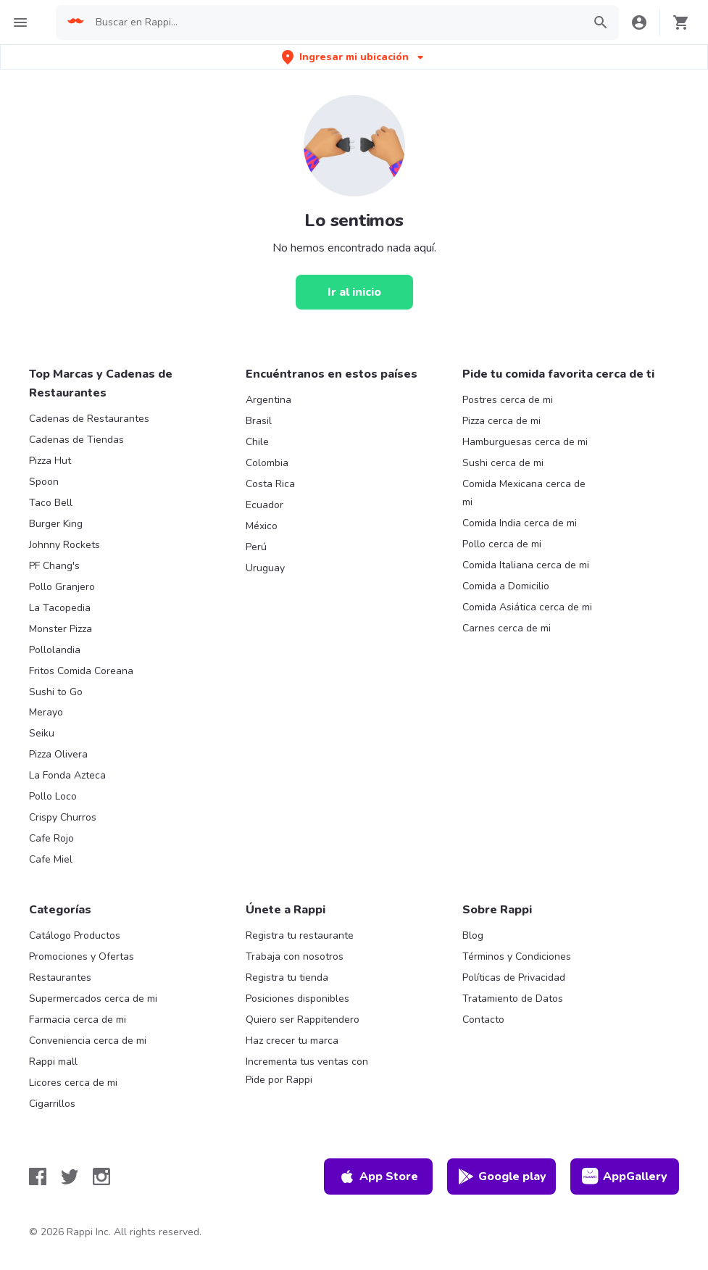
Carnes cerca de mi (506, 628)
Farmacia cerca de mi (77, 1019)
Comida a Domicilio (505, 586)
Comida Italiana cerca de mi (525, 565)
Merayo (46, 712)
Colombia (267, 463)
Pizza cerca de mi (501, 421)
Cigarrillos (52, 1104)
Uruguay (265, 568)
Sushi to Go (56, 692)
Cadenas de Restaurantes (89, 419)
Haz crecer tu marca (292, 1040)
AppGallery (624, 1176)
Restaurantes (60, 977)
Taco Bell (50, 503)
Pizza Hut (50, 461)
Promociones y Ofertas (81, 956)
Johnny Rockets (64, 545)
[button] (354, 57)
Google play (501, 1176)
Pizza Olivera (58, 754)
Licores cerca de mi (73, 1083)
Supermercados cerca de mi (93, 998)
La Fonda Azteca (67, 775)
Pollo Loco (53, 796)
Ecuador (264, 505)
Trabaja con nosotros (294, 956)
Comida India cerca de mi (519, 523)
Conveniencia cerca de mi (87, 1040)
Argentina (268, 400)
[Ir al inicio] (354, 292)
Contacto (483, 1019)
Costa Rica (270, 484)
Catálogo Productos (74, 935)
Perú (256, 547)
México (262, 526)
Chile (257, 442)
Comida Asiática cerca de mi (527, 607)
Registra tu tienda (287, 977)
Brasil (259, 421)
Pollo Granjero (62, 587)
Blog (472, 935)
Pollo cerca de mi (501, 544)
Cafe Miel (50, 859)
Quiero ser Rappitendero (302, 1019)
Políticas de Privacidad (513, 977)
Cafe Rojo (51, 838)
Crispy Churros (62, 817)
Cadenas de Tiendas (76, 440)
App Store (378, 1176)
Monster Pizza (60, 629)
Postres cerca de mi (507, 400)
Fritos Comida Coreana (81, 671)
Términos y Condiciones (516, 956)
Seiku (41, 733)
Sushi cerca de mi (503, 463)
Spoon (44, 482)
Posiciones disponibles (297, 998)
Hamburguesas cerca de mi (525, 442)
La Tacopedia (60, 608)
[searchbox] (334, 22)
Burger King (56, 524)
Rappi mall (53, 1061)
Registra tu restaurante (300, 935)
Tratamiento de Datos (512, 998)
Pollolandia (54, 650)
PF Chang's (54, 566)
